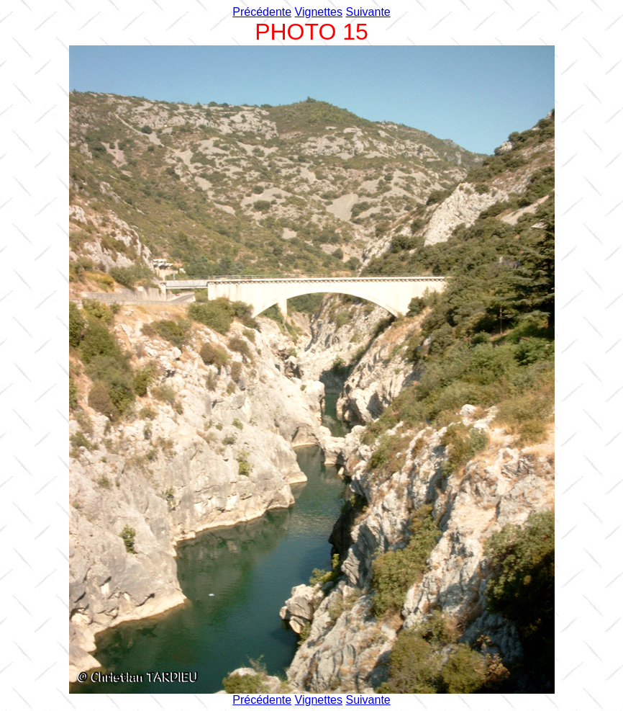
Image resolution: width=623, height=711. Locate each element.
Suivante (367, 12)
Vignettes (318, 12)
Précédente (261, 12)
